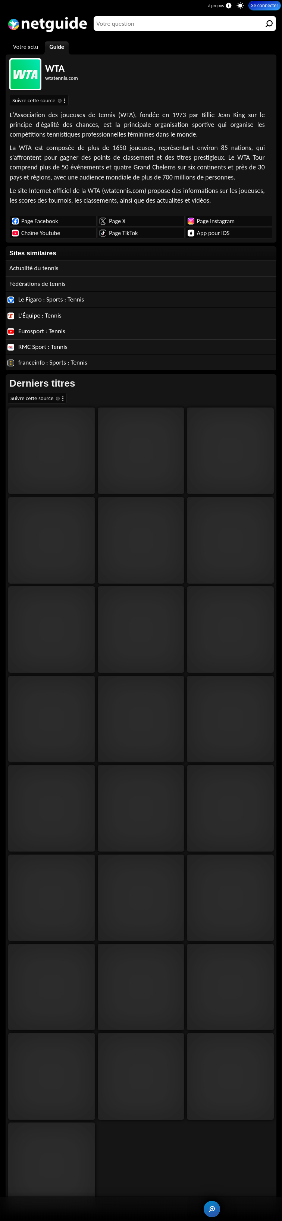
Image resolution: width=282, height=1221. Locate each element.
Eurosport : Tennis (36, 331)
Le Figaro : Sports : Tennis (45, 299)
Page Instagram (211, 221)
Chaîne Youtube (36, 233)
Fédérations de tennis (37, 284)
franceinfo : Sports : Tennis (47, 362)
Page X (112, 221)
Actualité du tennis (33, 268)
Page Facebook (35, 221)
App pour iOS (209, 233)
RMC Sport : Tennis (37, 347)
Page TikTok (119, 233)
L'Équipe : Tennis (34, 315)
